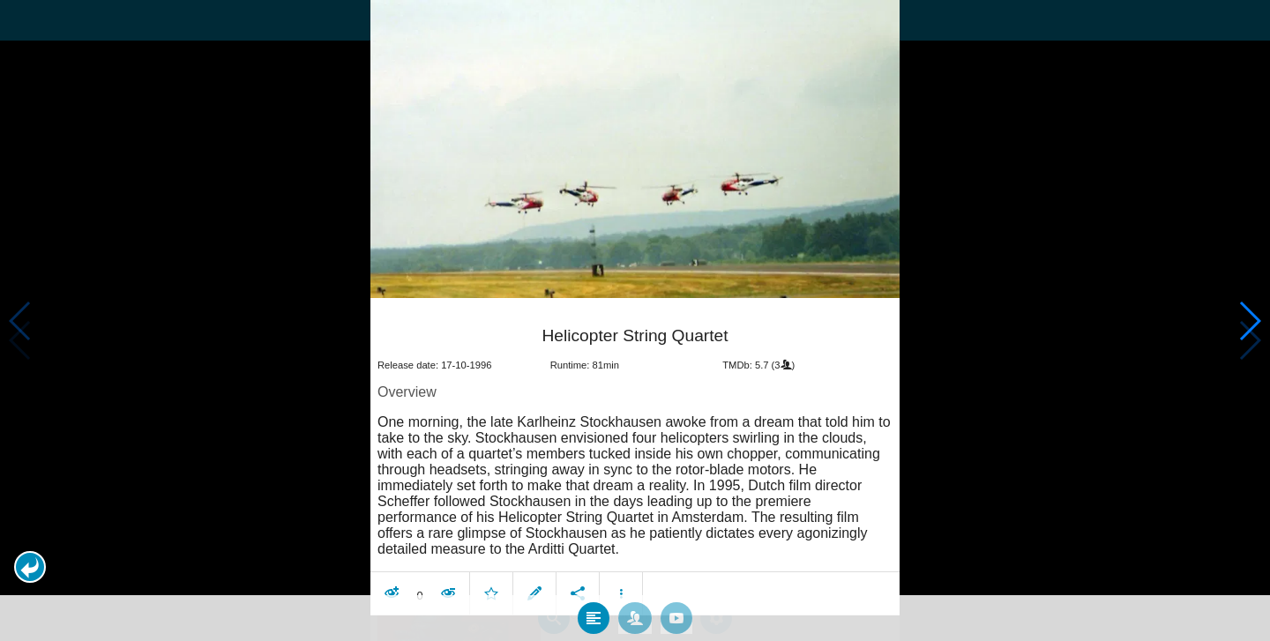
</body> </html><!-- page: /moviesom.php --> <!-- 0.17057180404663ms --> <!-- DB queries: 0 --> (635, 320)
